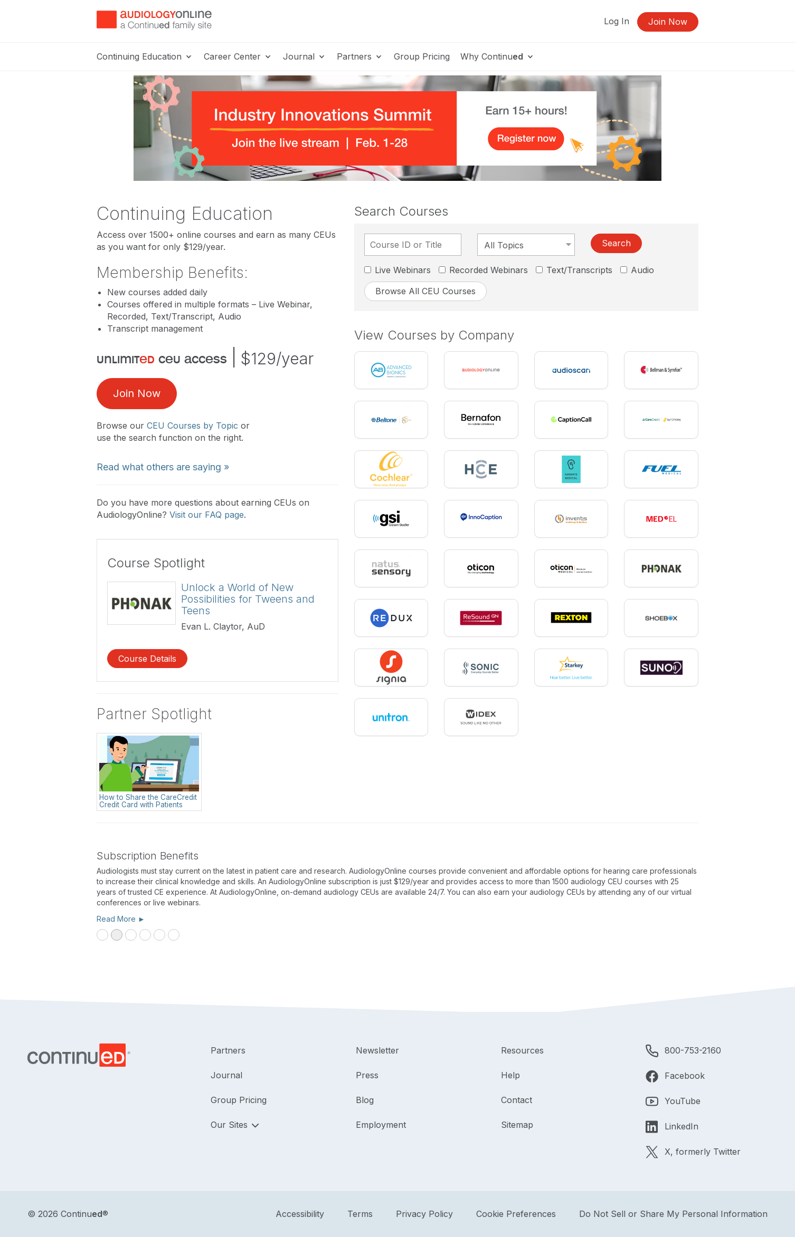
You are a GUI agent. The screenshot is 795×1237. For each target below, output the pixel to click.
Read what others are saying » (163, 466)
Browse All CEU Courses (425, 291)
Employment (381, 1124)
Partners (360, 56)
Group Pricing (422, 56)
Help (510, 1075)
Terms (360, 1214)
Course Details (147, 658)
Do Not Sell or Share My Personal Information (673, 1214)
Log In (616, 21)
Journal (304, 56)
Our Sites (230, 1124)
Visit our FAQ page (206, 514)
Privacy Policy (424, 1214)
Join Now (667, 21)
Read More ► (121, 918)
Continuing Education (145, 56)
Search (616, 243)
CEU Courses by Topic (192, 425)
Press (367, 1075)
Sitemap (517, 1124)
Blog (365, 1100)
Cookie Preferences (516, 1214)
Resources (522, 1050)
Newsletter (377, 1050)
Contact (516, 1100)
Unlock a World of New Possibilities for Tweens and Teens (248, 599)
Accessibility (300, 1214)
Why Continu (497, 56)
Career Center (238, 56)
